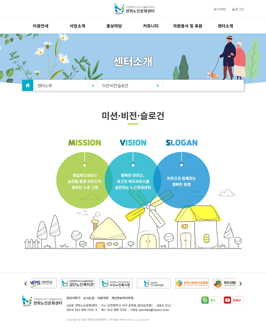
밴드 (213, 300)
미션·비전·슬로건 (130, 85)
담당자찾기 (73, 298)
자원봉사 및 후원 (187, 26)
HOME (220, 9)
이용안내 (40, 26)
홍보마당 (114, 26)
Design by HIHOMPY (141, 320)
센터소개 (225, 26)
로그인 (238, 9)
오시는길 (88, 298)
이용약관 (102, 298)
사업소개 (77, 26)
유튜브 (237, 300)
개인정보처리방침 (122, 298)
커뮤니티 (151, 26)
